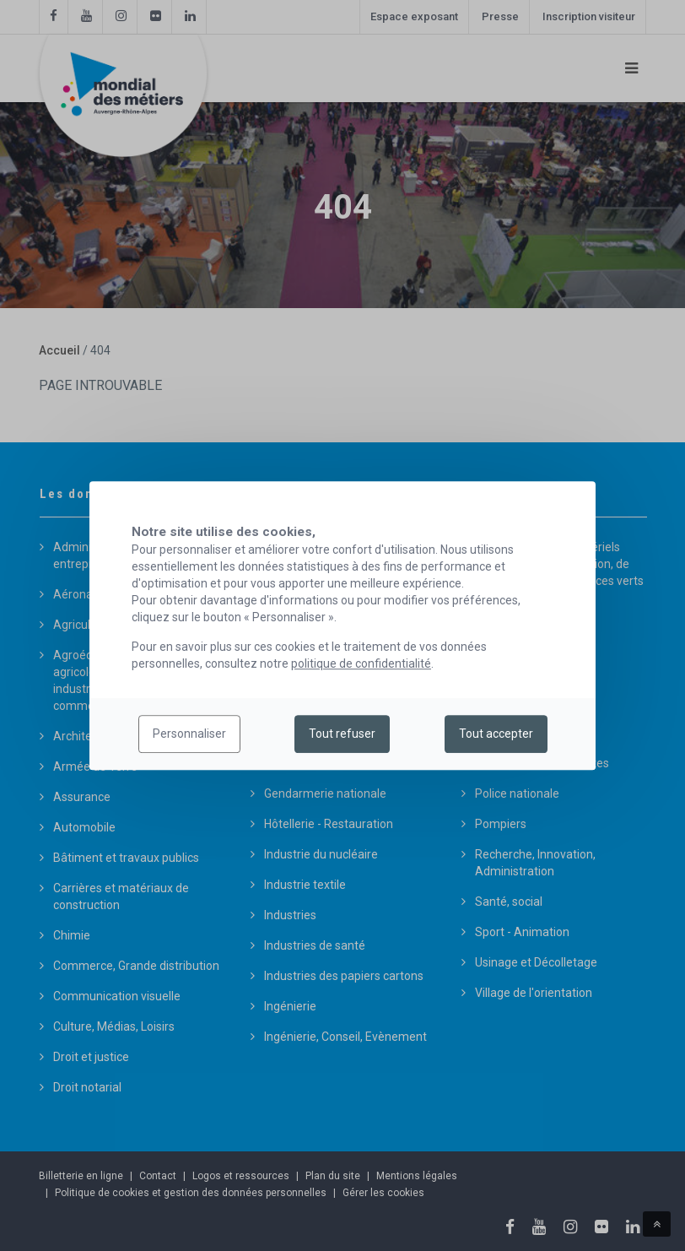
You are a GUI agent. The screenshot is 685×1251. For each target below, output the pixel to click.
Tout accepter (496, 734)
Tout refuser (342, 734)
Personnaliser (189, 734)
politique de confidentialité (361, 663)
